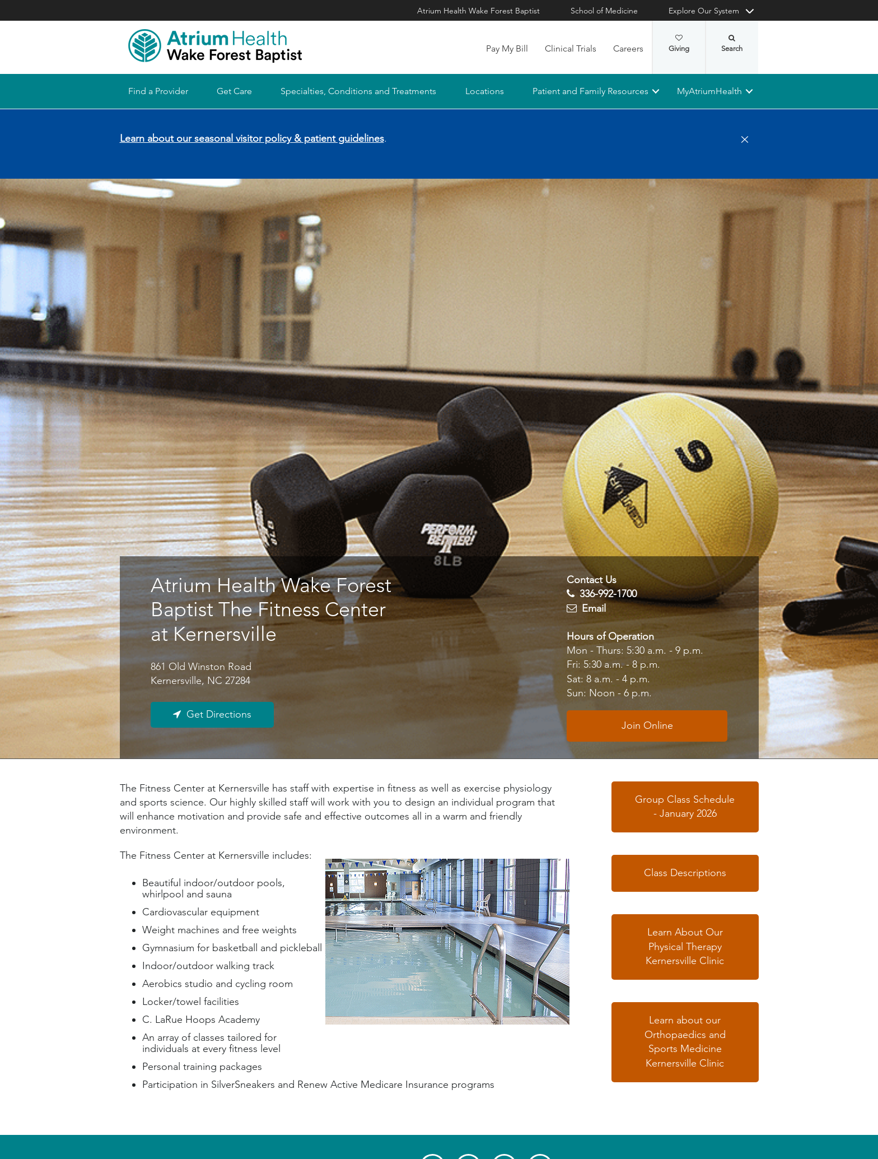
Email (594, 608)
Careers (628, 48)
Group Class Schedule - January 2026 (685, 806)
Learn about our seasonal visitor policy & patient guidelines (252, 138)
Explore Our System (704, 11)
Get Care (234, 91)
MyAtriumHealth (709, 91)
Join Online (647, 725)
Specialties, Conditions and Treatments (358, 91)
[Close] (741, 140)
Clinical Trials (570, 48)
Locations (484, 91)
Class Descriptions (685, 873)
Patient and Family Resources (590, 91)
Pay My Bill (507, 48)
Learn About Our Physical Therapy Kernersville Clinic (685, 946)
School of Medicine (604, 11)
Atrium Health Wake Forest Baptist (478, 11)
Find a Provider (158, 91)
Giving (679, 44)
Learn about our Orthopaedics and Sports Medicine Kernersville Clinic (685, 1041)
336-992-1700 (608, 594)
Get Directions (218, 715)
